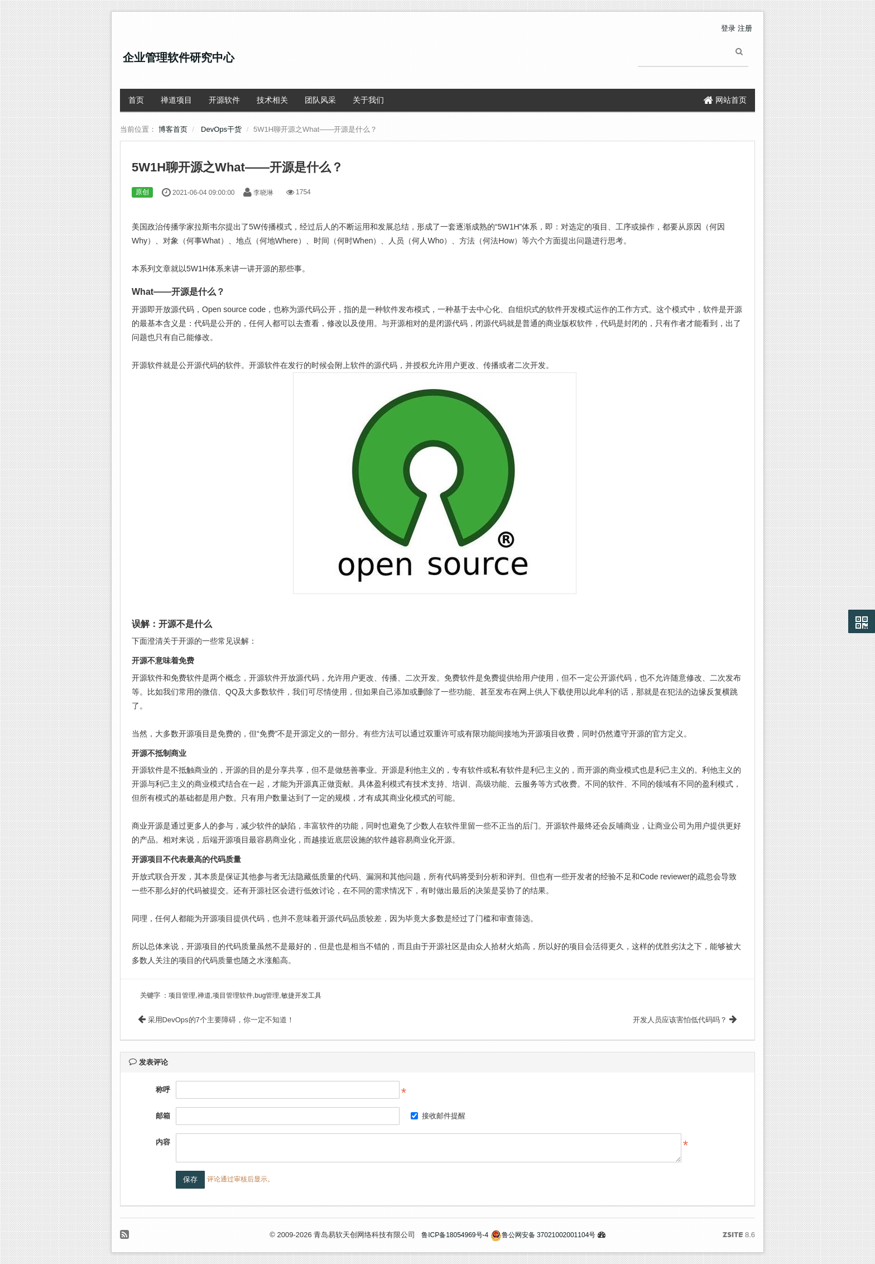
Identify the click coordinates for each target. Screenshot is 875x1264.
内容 (163, 1142)
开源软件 (224, 99)
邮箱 (163, 1116)
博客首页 (173, 129)
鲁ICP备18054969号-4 (454, 1235)
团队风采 (320, 99)
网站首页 (725, 99)
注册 (745, 28)
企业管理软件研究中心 (178, 57)
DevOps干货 (221, 129)
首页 (136, 99)
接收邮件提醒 (438, 1116)
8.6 (739, 1236)
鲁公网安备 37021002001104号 (543, 1235)
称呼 (163, 1089)
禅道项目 (176, 99)
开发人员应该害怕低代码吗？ (685, 1020)
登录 (728, 28)
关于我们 (368, 99)
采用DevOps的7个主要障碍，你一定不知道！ (216, 1020)
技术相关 (272, 99)
